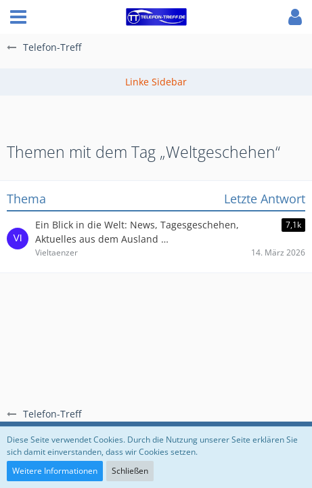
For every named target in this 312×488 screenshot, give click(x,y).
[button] (18, 17)
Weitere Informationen (54, 470)
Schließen (130, 470)
